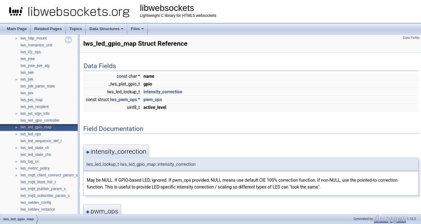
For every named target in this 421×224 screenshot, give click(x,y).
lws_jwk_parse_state (38, 86)
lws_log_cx (30, 161)
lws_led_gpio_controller (40, 120)
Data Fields (411, 38)
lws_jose (28, 59)
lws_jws (27, 93)
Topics (75, 28)
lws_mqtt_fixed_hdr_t (38, 182)
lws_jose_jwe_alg (35, 65)
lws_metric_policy (35, 168)
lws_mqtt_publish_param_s (43, 189)
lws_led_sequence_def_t (41, 141)
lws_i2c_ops (31, 52)
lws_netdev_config (36, 202)
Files (137, 28)
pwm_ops (153, 99)
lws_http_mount (34, 38)
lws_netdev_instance (38, 209)
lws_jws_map (32, 100)
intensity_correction (163, 91)
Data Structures (106, 28)
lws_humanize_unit (36, 45)
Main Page (17, 28)
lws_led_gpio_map (36, 127)
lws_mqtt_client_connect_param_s (49, 175)
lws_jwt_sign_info (35, 113)
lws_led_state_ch (35, 148)
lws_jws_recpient (35, 107)
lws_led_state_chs (36, 154)
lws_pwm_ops (123, 99)
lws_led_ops (31, 134)
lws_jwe (27, 72)
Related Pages (48, 28)
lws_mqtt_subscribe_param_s (45, 196)
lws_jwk (27, 79)
